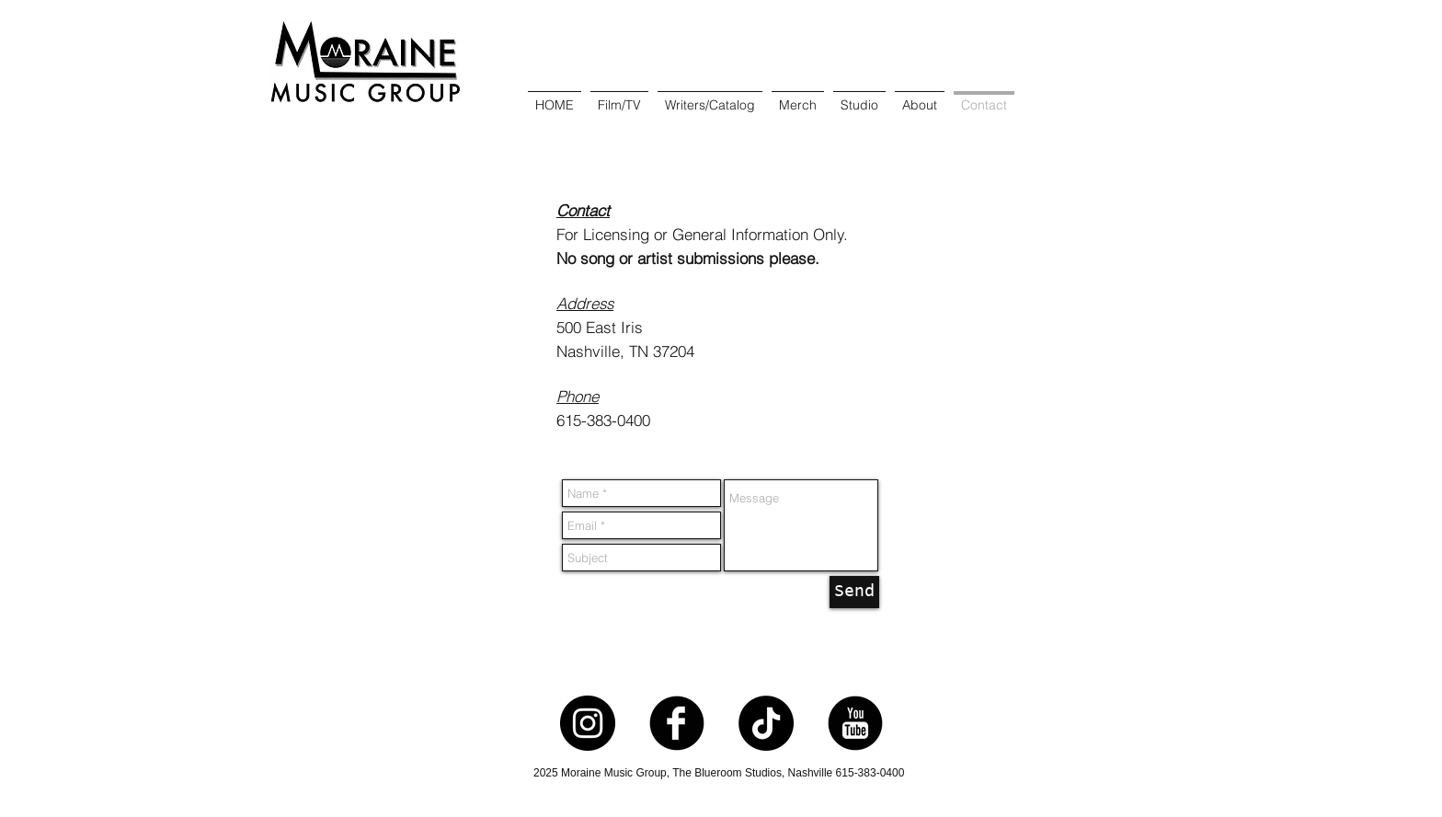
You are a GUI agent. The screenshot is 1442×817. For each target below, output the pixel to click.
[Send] (854, 592)
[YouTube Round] (855, 723)
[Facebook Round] (676, 723)
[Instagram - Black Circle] (587, 723)
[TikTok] (766, 723)
